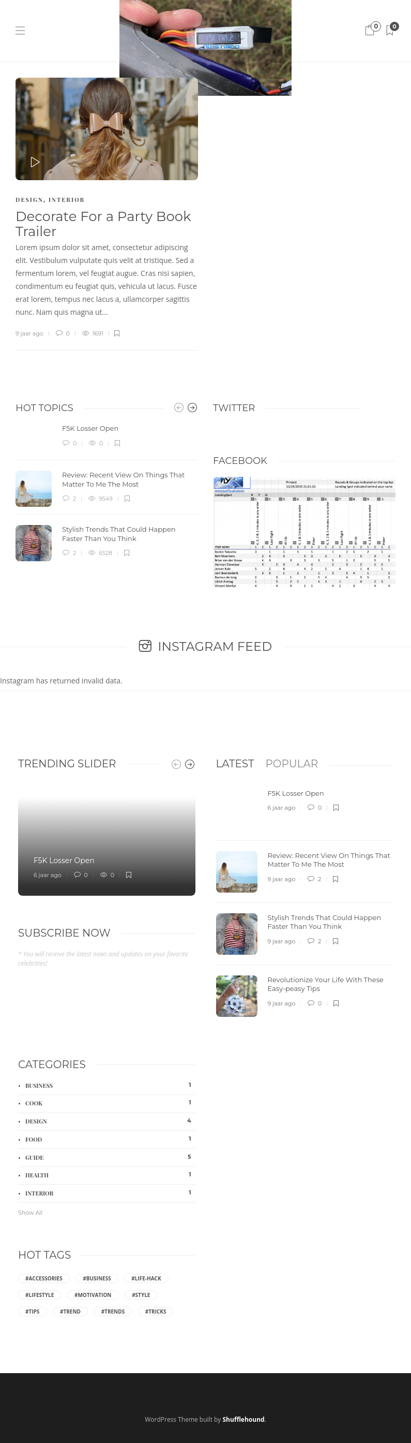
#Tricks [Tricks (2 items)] (155, 1311)
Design (29, 199)
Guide (110, 1157)
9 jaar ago (29, 333)
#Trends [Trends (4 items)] (113, 1311)
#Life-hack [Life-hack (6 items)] (146, 1278)
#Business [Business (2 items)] (97, 1278)
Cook (110, 1103)
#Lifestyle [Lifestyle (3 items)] (39, 1295)
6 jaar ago (48, 875)
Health (110, 1175)
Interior (67, 199)
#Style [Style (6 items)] (141, 1295)
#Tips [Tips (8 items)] (32, 1311)
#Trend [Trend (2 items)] (70, 1311)
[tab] (235, 763)
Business (110, 1085)
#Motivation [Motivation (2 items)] (93, 1295)
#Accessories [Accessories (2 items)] (44, 1278)
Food (110, 1139)
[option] (107, 492)
